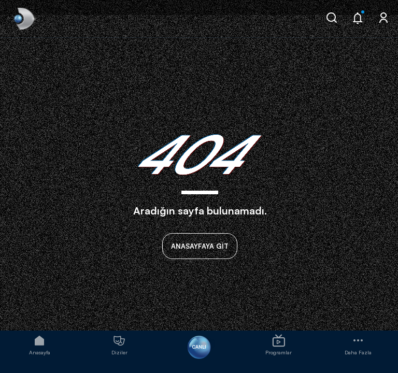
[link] (23, 19)
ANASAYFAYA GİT (200, 246)
